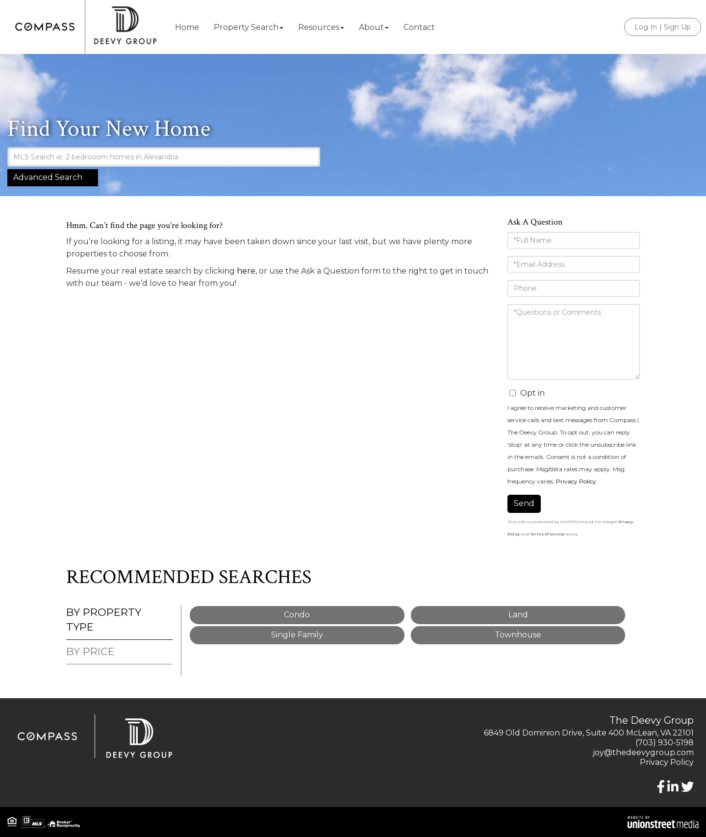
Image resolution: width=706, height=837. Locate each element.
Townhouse (518, 634)
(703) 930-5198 (664, 742)
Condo (297, 614)
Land (518, 614)
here (246, 271)
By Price (90, 651)
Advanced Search (47, 177)
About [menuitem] (374, 27)
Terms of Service (547, 534)
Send (524, 503)
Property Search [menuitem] (248, 27)
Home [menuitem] (187, 27)
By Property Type (103, 619)
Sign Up (677, 27)
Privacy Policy (576, 481)
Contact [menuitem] (419, 27)
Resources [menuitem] (321, 27)
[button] (310, 157)
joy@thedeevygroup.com (643, 752)
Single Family (297, 634)
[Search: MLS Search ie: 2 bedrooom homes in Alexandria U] (153, 157)
